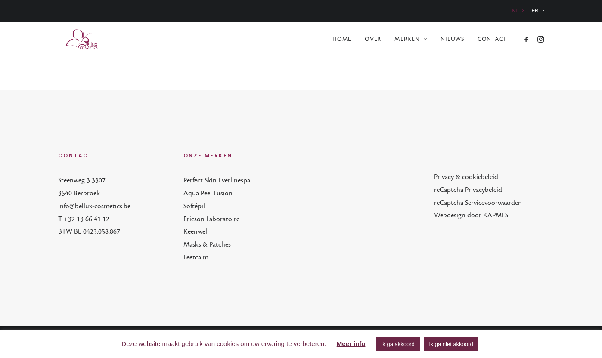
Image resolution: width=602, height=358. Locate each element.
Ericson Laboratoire (211, 219)
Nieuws (452, 40)
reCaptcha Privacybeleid (468, 190)
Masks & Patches (207, 245)
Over (373, 40)
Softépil (194, 206)
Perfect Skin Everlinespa (216, 180)
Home (341, 40)
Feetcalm (195, 257)
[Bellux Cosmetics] (76, 40)
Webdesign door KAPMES (471, 215)
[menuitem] (519, 11)
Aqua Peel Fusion (208, 193)
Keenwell (196, 232)
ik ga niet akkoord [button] (451, 344)
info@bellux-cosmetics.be (94, 206)
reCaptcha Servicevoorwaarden (478, 203)
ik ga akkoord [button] (397, 344)
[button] (527, 40)
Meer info (351, 343)
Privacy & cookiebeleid (466, 177)
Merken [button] (410, 40)
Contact (492, 40)
